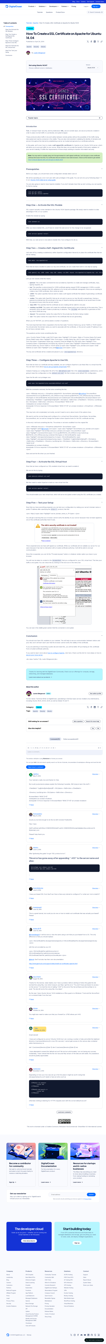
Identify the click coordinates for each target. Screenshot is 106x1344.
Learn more (46, 1182)
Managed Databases (31, 1297)
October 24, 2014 (38, 1010)
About (8, 1274)
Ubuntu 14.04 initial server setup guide (43, 180)
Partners (8, 1287)
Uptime (28, 1311)
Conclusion (8, 55)
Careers (83, 1)
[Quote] (50, 747)
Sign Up (12, 1182)
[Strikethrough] (33, 747)
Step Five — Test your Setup (39, 502)
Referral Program (11, 1290)
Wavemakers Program (51, 1290)
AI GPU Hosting (68, 1274)
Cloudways (29, 1322)
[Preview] (98, 747)
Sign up (96, 6)
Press (8, 1295)
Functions (28, 1290)
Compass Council (50, 1292)
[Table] (53, 747)
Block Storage (30, 1303)
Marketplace (48, 1300)
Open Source (48, 1295)
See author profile (95, 693)
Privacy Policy (87, 1198)
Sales (84, 1277)
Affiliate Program (11, 1292)
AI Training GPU (68, 1279)
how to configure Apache (56, 652)
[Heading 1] (41, 747)
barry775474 (37, 976)
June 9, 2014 (37, 889)
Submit (91, 1194)
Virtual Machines (68, 1303)
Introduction (31, 126)
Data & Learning (30, 1282)
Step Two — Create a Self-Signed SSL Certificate (50, 248)
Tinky (36, 1027)
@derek (31, 959)
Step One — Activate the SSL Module (44, 205)
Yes (93, 728)
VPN (65, 1290)
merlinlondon (36, 1068)
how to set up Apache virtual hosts (55, 366)
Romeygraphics (37, 813)
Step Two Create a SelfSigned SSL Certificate (11, 36)
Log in (86, 6)
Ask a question (78, 721)
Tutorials (40, 12)
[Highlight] (39, 747)
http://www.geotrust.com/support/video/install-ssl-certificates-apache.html (53, 963)
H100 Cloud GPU (68, 1277)
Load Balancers (30, 1295)
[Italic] (30, 747)
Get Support (90, 1)
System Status (87, 1282)
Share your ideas (88, 1284)
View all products (29, 1240)
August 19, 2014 (38, 978)
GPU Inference (68, 1282)
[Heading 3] (44, 747)
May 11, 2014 (37, 775)
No (98, 728)
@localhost (82, 393)
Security (8, 1303)
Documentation (49, 1308)
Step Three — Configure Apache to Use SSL (47, 360)
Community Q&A (49, 1277)
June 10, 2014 (37, 909)
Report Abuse (87, 1279)
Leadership (9, 1277)
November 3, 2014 (38, 1070)
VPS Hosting (67, 1284)
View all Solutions (69, 1305)
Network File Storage (32, 1305)
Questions (49, 12)
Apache (35, 23)
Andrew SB (36, 928)
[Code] (55, 747)
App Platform (29, 1292)
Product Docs (60, 12)
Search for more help (92, 721)
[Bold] (28, 747)
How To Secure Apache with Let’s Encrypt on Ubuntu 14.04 (45, 159)
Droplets (28, 1284)
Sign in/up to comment (35, 766)
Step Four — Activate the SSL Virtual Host (46, 461)
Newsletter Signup (50, 1297)
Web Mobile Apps (69, 1297)
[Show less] (99, 773)
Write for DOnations (50, 1282)
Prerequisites (9, 26)
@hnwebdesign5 (34, 934)
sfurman (35, 1008)
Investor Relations (11, 1305)
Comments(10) (55, 738)
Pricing (47, 1303)
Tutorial (30, 28)
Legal (8, 1297)
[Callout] (51, 747)
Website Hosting (68, 1287)
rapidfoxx (36, 773)
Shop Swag (48, 1316)
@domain (59, 347)
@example (45, 428)
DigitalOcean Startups (51, 1287)
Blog (73, 1)
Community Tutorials (50, 1274)
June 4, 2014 (37, 849)
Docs (78, 1)
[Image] (37, 747)
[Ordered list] (48, 747)
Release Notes (49, 1311)
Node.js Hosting (68, 1295)
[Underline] (32, 747)
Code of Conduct (50, 1313)
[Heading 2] (42, 747)
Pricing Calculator (50, 1305)
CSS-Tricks (48, 1279)
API (26, 1308)
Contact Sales (100, 1)
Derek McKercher (38, 887)
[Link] (35, 747)
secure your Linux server (34, 654)
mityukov (35, 847)
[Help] (100, 747)
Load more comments (64, 1111)
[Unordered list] (46, 747)
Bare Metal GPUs (30, 1277)
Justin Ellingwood (39, 53)
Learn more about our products (40, 676)
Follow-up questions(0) (70, 738)
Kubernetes (29, 1287)
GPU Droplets (29, 1274)
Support (85, 1274)
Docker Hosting (68, 1292)
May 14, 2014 (37, 815)
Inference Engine (30, 1279)
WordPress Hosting (69, 1300)
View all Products (30, 1325)
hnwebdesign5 (37, 907)
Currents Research (50, 1284)
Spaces (28, 1300)
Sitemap (29, 1334)
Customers (9, 1284)
